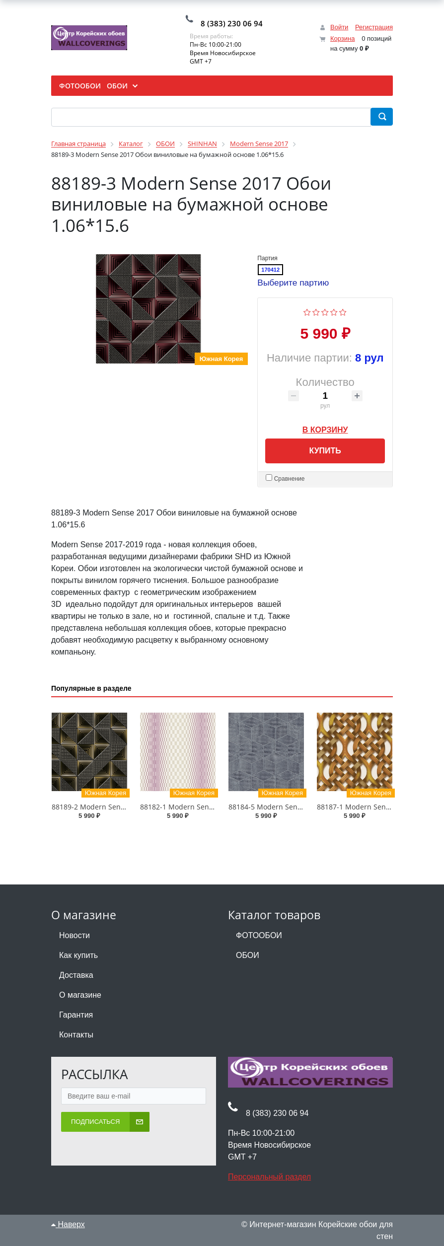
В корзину (325, 428)
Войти (339, 27)
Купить (325, 450)
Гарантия (76, 1015)
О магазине (80, 995)
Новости (74, 935)
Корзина (342, 38)
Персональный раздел (269, 1176)
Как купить (78, 955)
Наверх (68, 1224)
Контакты (76, 1034)
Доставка (76, 975)
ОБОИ (247, 955)
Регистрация (374, 27)
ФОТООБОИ (259, 935)
